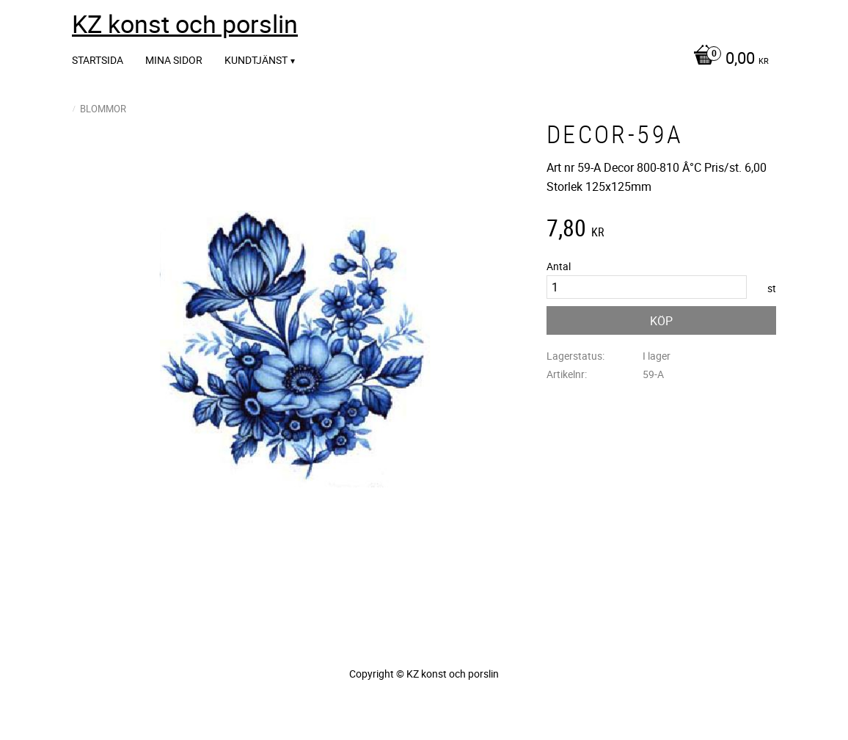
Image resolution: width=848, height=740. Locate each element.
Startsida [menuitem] (97, 60)
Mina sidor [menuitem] (173, 60)
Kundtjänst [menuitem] (256, 60)
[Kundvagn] (727, 59)
